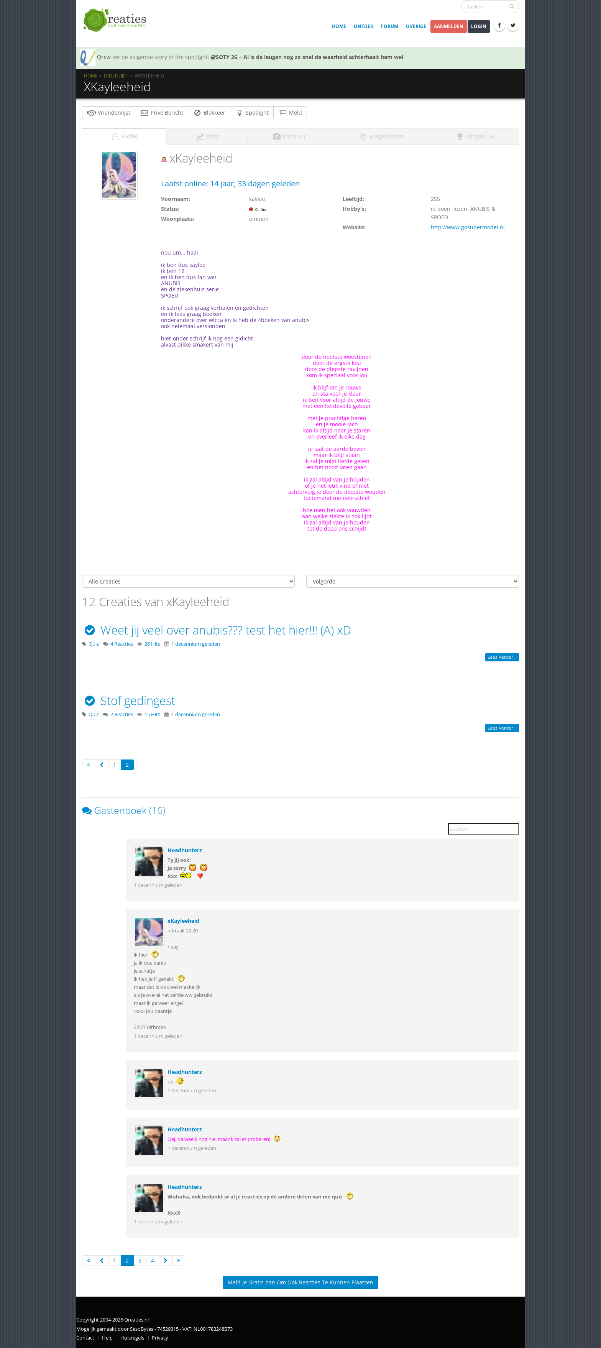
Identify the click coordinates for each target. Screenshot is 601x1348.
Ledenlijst (116, 75)
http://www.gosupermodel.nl (468, 227)
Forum (389, 26)
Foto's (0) (288, 136)
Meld (290, 112)
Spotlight (252, 112)
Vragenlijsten (381, 136)
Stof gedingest (128, 700)
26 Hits (152, 644)
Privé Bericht (161, 112)
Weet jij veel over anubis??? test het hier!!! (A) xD (216, 630)
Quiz (94, 644)
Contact (85, 1338)
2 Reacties (121, 714)
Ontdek (363, 26)
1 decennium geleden (195, 644)
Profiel (124, 136)
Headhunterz (184, 850)
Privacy (160, 1338)
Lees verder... (502, 657)
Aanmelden (448, 26)
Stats (206, 136)
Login (478, 26)
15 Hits (152, 714)
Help (107, 1338)
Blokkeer (209, 112)
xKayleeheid (183, 920)
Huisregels (132, 1338)
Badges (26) (475, 136)
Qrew (104, 57)
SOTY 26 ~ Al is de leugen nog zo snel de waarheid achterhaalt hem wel (307, 57)
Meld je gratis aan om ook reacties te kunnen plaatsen (300, 1282)
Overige (416, 26)
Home (339, 26)
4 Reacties (121, 644)
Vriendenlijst (108, 112)
